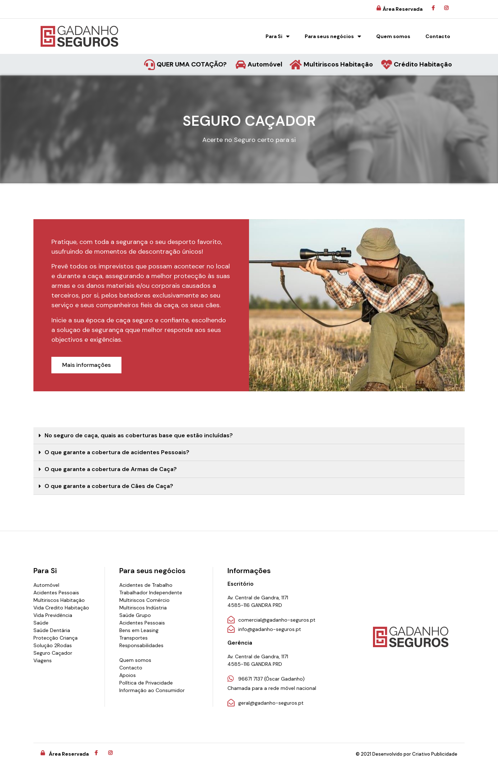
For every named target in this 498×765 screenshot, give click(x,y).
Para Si (278, 36)
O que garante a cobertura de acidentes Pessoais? (117, 452)
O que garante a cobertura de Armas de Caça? (111, 469)
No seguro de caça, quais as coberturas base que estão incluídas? (139, 435)
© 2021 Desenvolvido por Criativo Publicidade (406, 754)
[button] (86, 365)
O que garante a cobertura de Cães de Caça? (109, 486)
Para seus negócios (333, 36)
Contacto (437, 36)
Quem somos (393, 36)
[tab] (249, 435)
